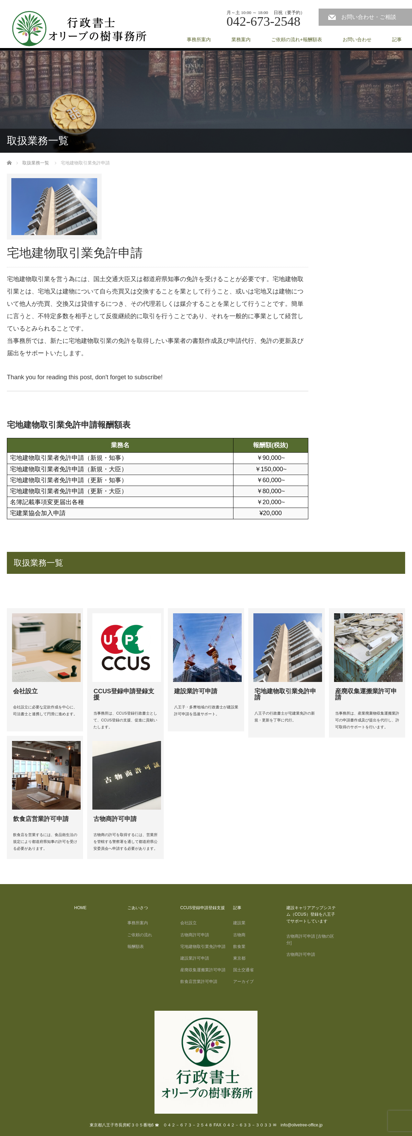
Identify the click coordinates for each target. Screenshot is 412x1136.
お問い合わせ (357, 39)
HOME (80, 907)
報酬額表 (135, 946)
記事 (397, 39)
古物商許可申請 (194, 934)
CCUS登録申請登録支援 (202, 907)
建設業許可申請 (194, 958)
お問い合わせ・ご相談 (371, 17)
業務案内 (241, 39)
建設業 (239, 922)
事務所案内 (199, 39)
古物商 (239, 934)
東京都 (239, 958)
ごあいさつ (137, 907)
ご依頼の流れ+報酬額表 (296, 39)
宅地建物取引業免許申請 (203, 946)
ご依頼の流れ (139, 934)
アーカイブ (243, 981)
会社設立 (194, 922)
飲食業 (239, 946)
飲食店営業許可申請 (198, 981)
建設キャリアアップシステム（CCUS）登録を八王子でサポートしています (311, 914)
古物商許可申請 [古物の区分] (310, 939)
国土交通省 (243, 969)
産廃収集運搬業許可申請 (203, 969)
